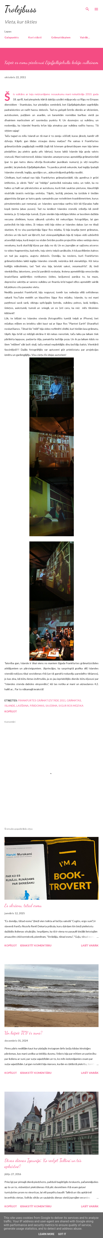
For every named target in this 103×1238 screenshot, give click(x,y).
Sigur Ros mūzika (71, 705)
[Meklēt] (87, 6)
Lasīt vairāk (90, 945)
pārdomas (37, 705)
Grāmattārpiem (61, 37)
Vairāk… (85, 37)
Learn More (46, 1234)
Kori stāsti (35, 37)
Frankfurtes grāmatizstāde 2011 (42, 700)
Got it (62, 1234)
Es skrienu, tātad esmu (23, 905)
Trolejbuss (20, 9)
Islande (9, 705)
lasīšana (22, 705)
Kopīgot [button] (10, 711)
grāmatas (74, 700)
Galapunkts (11, 37)
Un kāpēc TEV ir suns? (23, 1033)
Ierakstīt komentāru (36, 945)
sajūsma (51, 705)
